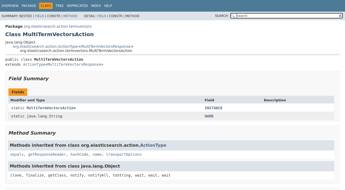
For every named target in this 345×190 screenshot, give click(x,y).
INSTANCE (213, 108)
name (97, 154)
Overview (10, 6)
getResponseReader (47, 154)
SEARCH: (222, 16)
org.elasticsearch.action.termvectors (57, 26)
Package (29, 6)
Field (39, 16)
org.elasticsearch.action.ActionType (45, 46)
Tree (59, 6)
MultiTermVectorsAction (51, 108)
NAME (209, 116)
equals (17, 154)
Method (70, 16)
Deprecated (77, 6)
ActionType (34, 64)
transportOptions (124, 154)
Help (108, 6)
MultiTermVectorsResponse (105, 46)
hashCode (79, 154)
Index (96, 6)
